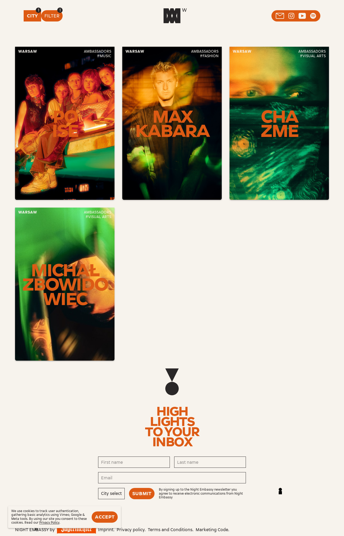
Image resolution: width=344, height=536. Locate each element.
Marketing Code (212, 529)
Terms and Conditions (170, 529)
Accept (104, 517)
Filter (51, 16)
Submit (141, 494)
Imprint (105, 529)
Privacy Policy (49, 523)
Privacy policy (131, 529)
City (32, 16)
